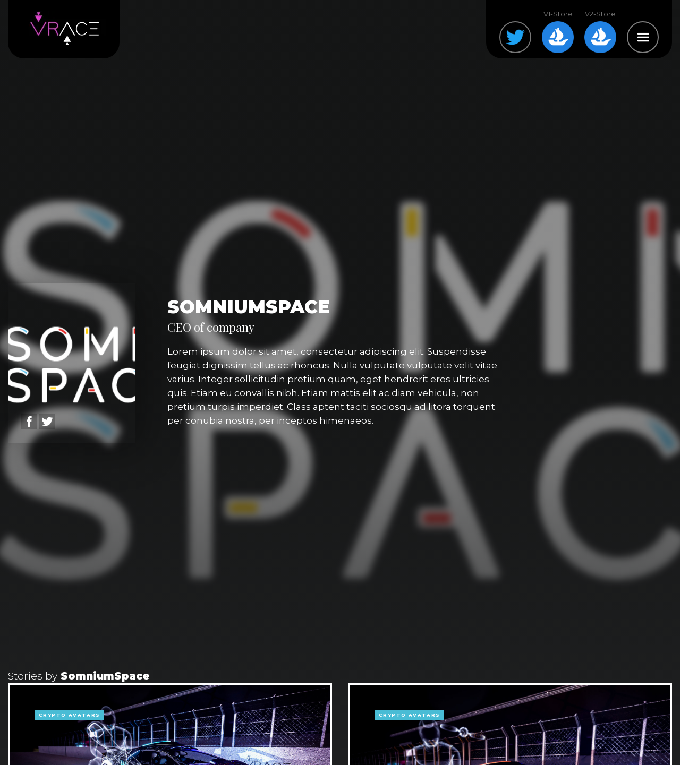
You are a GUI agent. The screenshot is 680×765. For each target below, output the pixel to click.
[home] (64, 29)
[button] (643, 37)
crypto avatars (69, 715)
